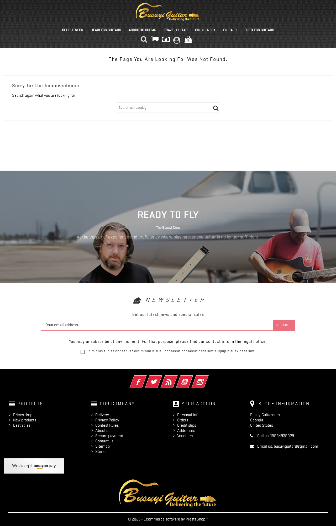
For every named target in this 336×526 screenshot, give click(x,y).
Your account (200, 403)
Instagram (207, 378)
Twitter (161, 378)
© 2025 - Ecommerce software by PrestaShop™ (168, 519)
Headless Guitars (106, 30)
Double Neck (72, 30)
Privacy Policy (107, 420)
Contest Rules (107, 425)
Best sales (21, 425)
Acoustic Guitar (142, 30)
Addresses (186, 430)
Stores (100, 451)
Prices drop (22, 415)
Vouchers (185, 435)
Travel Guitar (175, 30)
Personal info (188, 415)
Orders (182, 420)
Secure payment (109, 435)
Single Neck (205, 30)
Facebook (145, 378)
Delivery (102, 415)
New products (24, 420)
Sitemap (102, 446)
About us (102, 430)
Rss (176, 378)
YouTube (192, 378)
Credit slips (186, 425)
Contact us (104, 441)
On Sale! (230, 30)
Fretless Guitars (259, 30)
